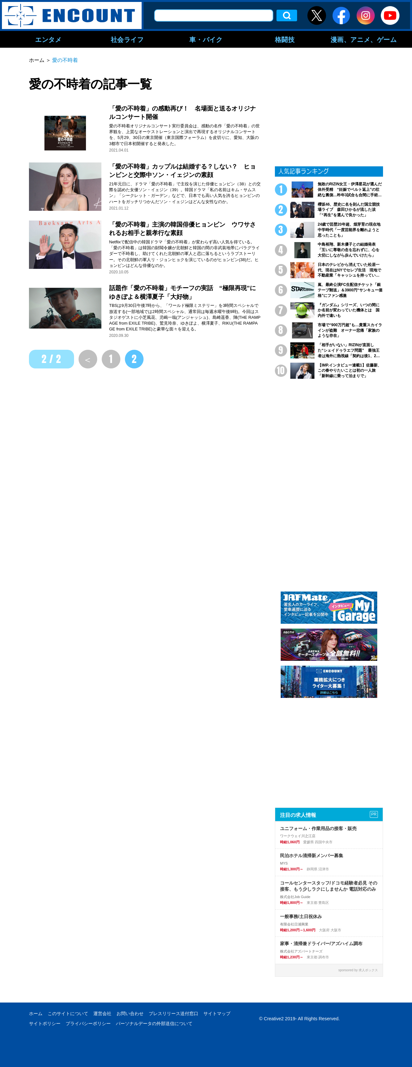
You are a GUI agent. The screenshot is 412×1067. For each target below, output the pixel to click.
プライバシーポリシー (88, 1023)
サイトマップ (216, 1013)
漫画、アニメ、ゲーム (364, 39)
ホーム (35, 1013)
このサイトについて (68, 1013)
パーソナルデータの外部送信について (154, 1023)
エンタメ (48, 39)
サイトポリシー (45, 1023)
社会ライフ (127, 39)
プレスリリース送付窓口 (173, 1013)
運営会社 (102, 1013)
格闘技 (285, 39)
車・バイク (205, 39)
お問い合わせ (130, 1013)
